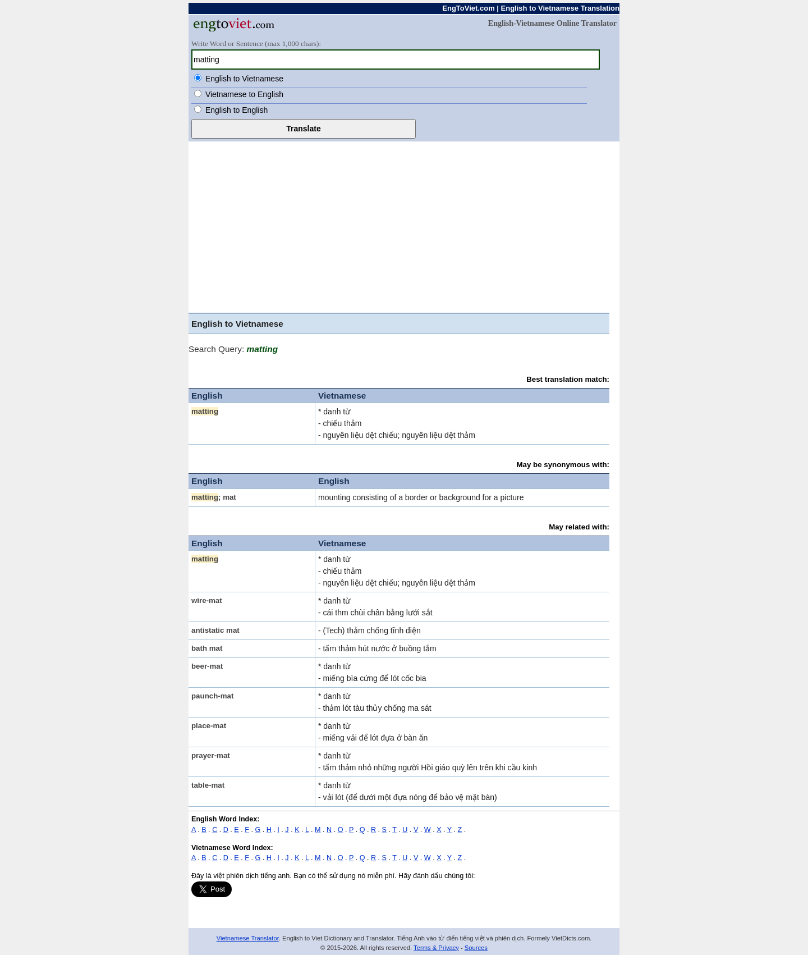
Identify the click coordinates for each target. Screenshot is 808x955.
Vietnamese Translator (248, 938)
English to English (236, 110)
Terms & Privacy (436, 947)
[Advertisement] (404, 225)
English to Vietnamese (244, 78)
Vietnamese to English (244, 94)
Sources (476, 947)
